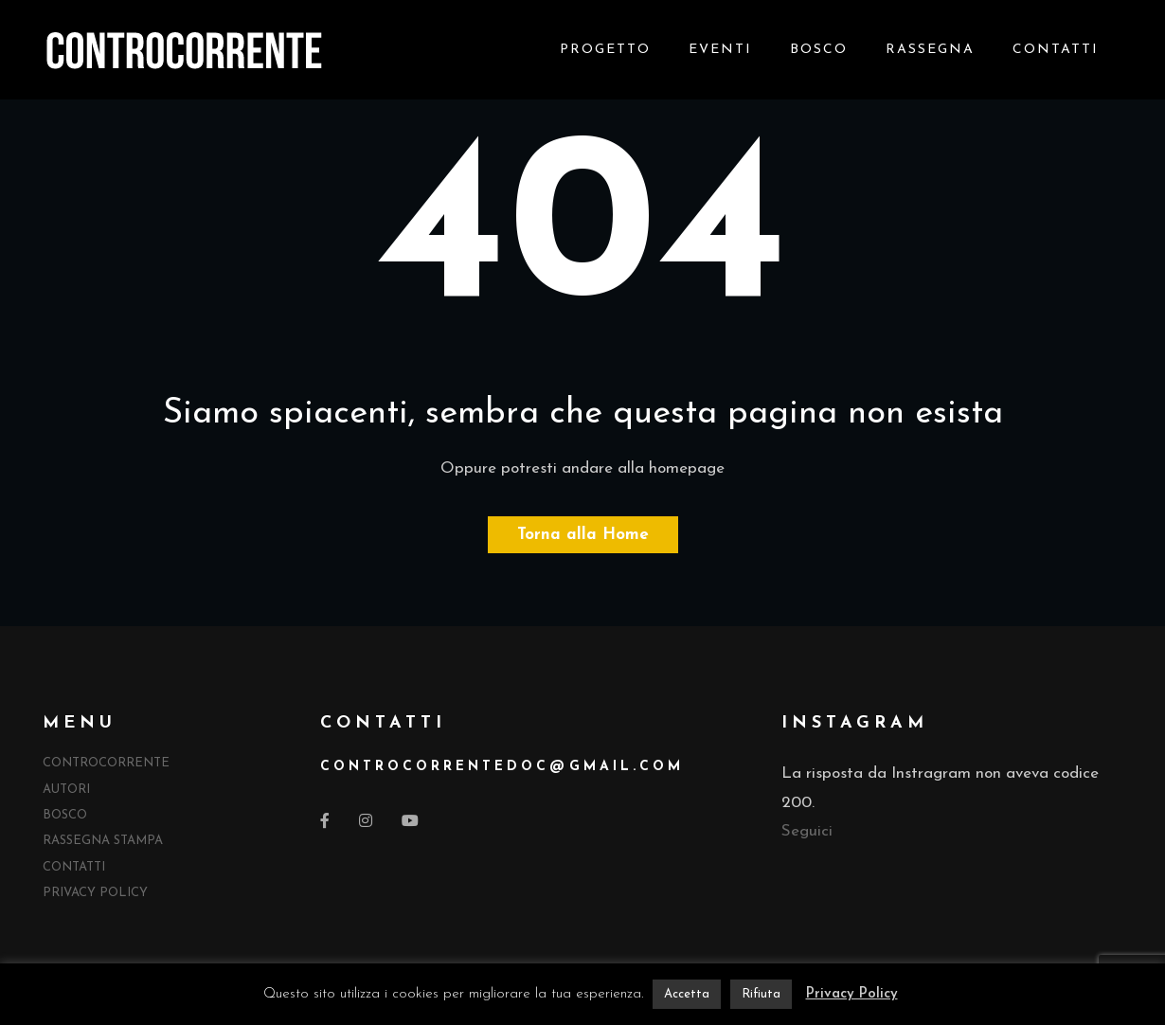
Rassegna (930, 50)
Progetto (605, 50)
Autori (66, 789)
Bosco (819, 50)
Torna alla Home (583, 535)
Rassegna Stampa (103, 841)
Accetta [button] (686, 994)
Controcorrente (106, 763)
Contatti (1056, 50)
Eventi (720, 50)
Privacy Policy (95, 893)
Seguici (807, 831)
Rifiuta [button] (761, 994)
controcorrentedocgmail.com (502, 767)
